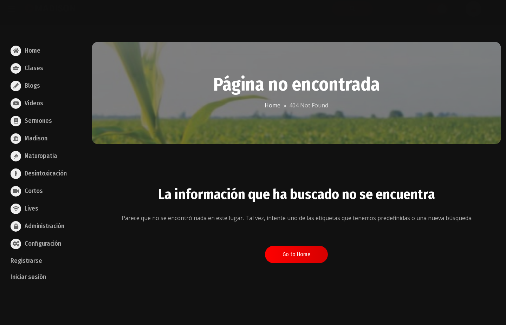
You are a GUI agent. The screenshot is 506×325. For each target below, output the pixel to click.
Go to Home (296, 254)
